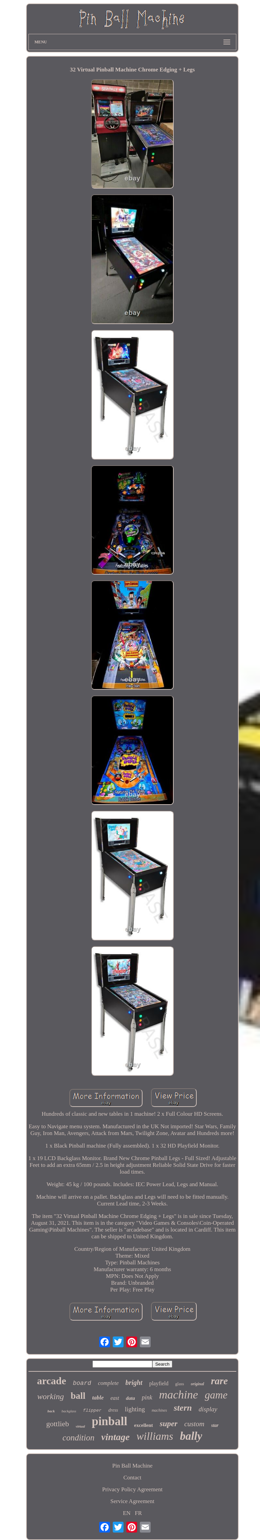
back (51, 1411)
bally (191, 1436)
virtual (80, 1426)
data (130, 1398)
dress (113, 1410)
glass (179, 1383)
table (98, 1397)
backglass (69, 1411)
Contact (133, 1477)
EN (127, 1513)
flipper (92, 1410)
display (208, 1409)
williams (154, 1436)
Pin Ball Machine (132, 1465)
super (168, 1423)
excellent (143, 1425)
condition (78, 1437)
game (216, 1395)
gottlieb (57, 1423)
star (215, 1425)
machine (178, 1394)
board (82, 1383)
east (114, 1398)
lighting (135, 1409)
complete (108, 1383)
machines (159, 1410)
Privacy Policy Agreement (132, 1489)
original (197, 1384)
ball (78, 1396)
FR (138, 1513)
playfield (159, 1383)
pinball (109, 1421)
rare (219, 1380)
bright (134, 1382)
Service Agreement (132, 1501)
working (50, 1396)
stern (183, 1408)
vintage (115, 1437)
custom (194, 1424)
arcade (51, 1380)
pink (147, 1397)
